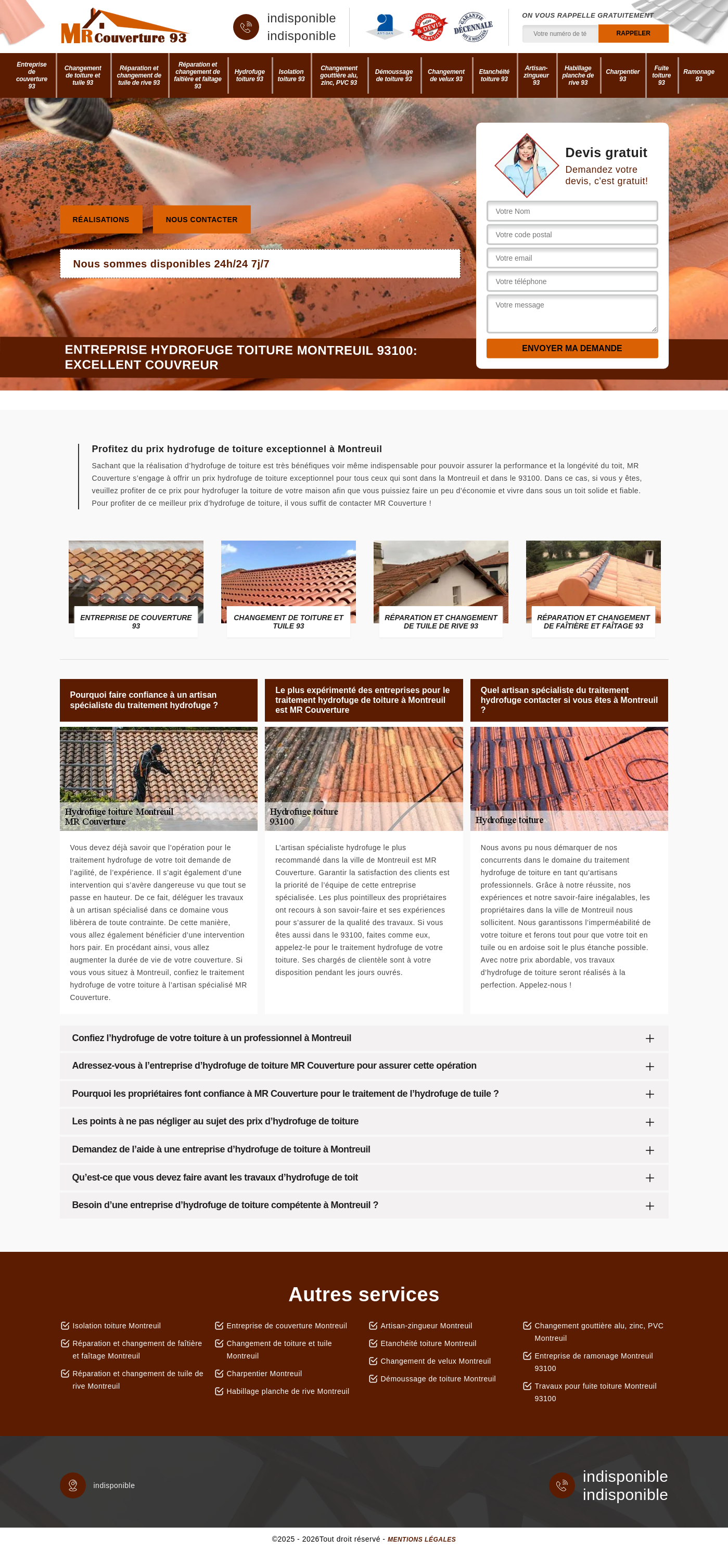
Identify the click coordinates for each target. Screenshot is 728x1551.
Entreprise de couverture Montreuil (287, 1326)
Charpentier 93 (623, 75)
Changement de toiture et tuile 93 (83, 75)
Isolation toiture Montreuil (117, 1326)
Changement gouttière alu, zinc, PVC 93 (339, 75)
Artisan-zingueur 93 (535, 75)
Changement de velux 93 (446, 75)
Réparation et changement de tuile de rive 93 (139, 75)
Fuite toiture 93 (661, 75)
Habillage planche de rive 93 (578, 75)
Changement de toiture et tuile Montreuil (280, 1349)
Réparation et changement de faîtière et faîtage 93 (198, 75)
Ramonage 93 (698, 75)
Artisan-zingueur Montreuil (426, 1326)
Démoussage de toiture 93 (394, 75)
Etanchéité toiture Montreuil (429, 1343)
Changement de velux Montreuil (436, 1361)
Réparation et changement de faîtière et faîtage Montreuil (137, 1349)
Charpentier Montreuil (264, 1373)
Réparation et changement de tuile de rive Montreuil (138, 1379)
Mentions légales (422, 1539)
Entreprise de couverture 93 (31, 75)
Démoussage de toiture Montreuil (438, 1379)
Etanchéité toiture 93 (494, 75)
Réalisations (101, 219)
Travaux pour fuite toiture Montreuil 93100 (596, 1392)
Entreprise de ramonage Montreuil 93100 (594, 1362)
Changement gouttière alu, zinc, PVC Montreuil (599, 1332)
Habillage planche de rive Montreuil (288, 1391)
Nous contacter (202, 219)
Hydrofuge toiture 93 (250, 75)
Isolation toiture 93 (291, 75)
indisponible (301, 18)
